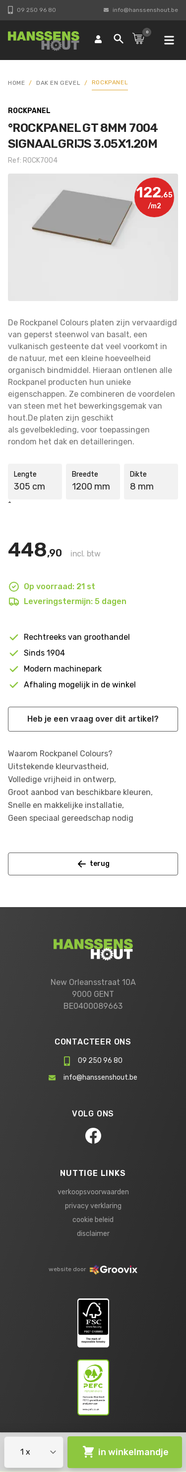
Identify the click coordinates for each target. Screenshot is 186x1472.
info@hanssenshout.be (141, 9)
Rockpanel (110, 82)
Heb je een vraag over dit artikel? (93, 719)
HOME (16, 82)
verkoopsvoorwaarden (93, 1192)
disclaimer (93, 1233)
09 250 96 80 (32, 10)
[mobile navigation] (169, 40)
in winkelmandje (125, 1452)
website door (93, 1269)
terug (93, 864)
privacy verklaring (93, 1206)
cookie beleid (93, 1220)
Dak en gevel (58, 82)
